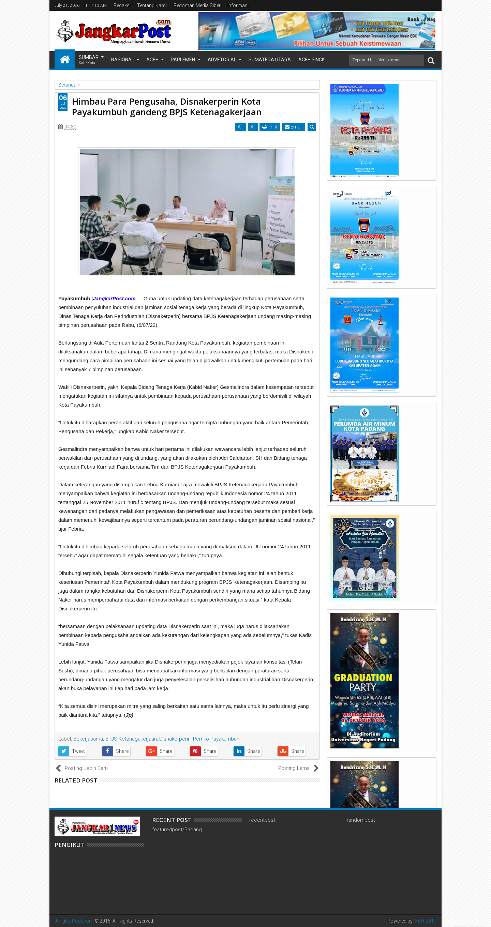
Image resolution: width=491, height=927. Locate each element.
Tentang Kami (152, 5)
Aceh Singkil (313, 59)
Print (270, 127)
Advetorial (222, 59)
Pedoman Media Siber (197, 5)
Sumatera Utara (270, 59)
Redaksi (122, 5)
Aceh (152, 59)
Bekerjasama (88, 739)
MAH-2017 (425, 921)
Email (293, 127)
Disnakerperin (175, 739)
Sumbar (89, 60)
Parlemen (183, 59)
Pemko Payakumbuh (216, 739)
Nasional (122, 59)
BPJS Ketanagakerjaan (131, 739)
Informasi (238, 5)
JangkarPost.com (74, 921)
